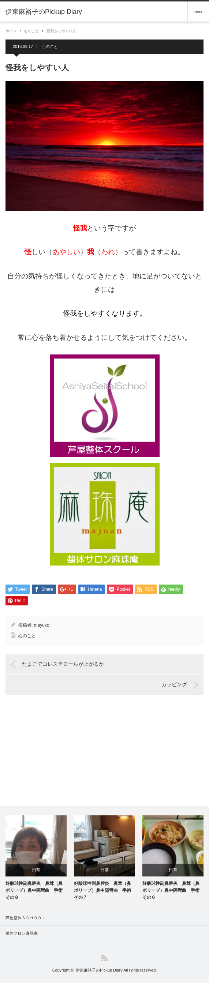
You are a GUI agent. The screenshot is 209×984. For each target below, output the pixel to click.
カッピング (174, 685)
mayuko (41, 625)
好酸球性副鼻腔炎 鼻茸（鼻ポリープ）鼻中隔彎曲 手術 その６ (173, 891)
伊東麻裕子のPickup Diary (99, 971)
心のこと (31, 31)
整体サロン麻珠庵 (21, 934)
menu (198, 12)
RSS (104, 959)
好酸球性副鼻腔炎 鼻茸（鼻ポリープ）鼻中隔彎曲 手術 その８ (36, 891)
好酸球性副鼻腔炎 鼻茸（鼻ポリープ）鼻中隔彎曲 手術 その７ (104, 891)
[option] (36, 859)
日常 (36, 870)
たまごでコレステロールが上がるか (63, 665)
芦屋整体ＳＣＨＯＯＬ (25, 918)
